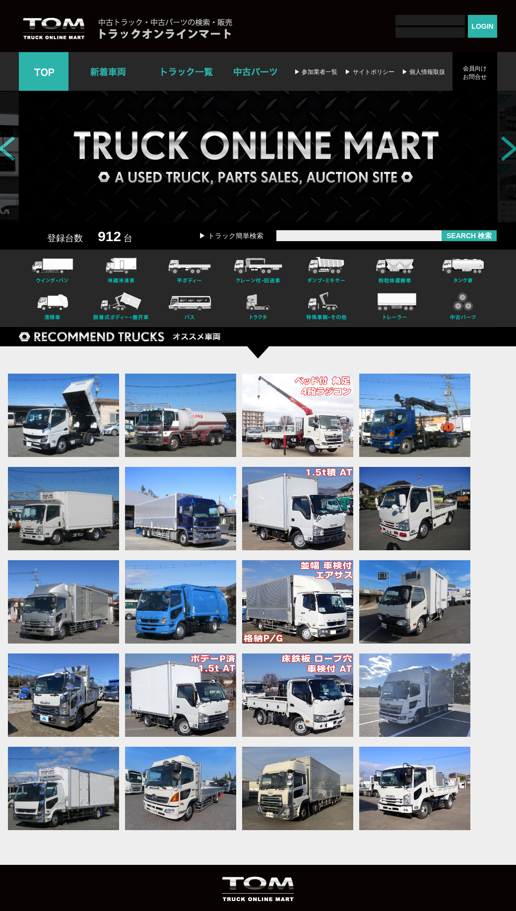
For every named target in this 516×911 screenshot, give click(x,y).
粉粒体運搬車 (395, 269)
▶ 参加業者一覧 (315, 71)
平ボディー (189, 269)
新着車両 (109, 71)
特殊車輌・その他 (326, 307)
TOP (43, 71)
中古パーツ (255, 71)
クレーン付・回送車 (258, 269)
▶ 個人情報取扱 (423, 71)
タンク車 (463, 269)
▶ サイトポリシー (369, 71)
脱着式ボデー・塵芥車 (121, 307)
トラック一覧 (187, 71)
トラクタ (258, 307)
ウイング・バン (52, 269)
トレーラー (395, 307)
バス (189, 307)
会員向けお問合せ (475, 72)
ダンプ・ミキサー (326, 269)
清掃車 (52, 307)
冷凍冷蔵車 (121, 269)
